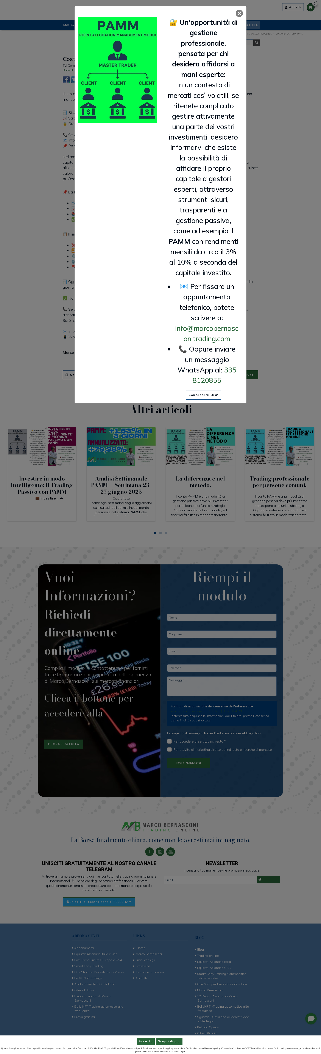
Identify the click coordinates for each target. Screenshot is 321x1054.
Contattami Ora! (203, 395)
